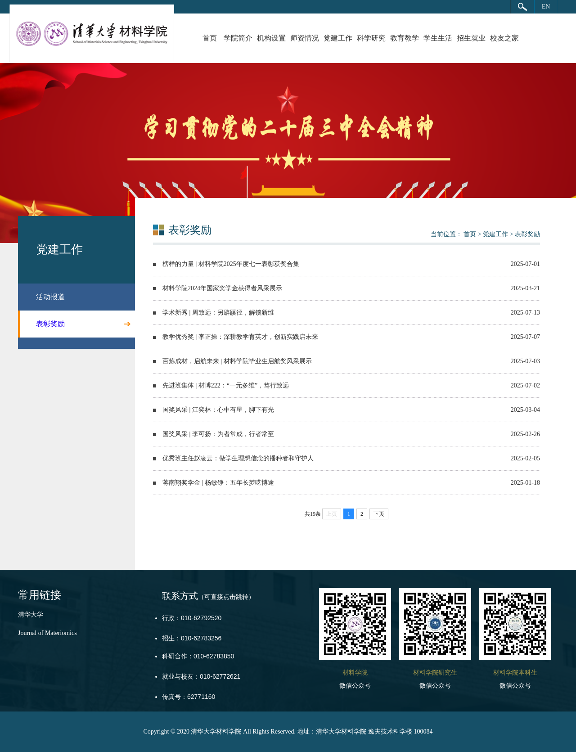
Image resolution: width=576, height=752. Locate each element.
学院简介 (238, 38)
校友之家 (504, 38)
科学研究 (371, 38)
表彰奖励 (527, 234)
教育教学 (404, 38)
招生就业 (471, 38)
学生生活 (437, 38)
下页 (379, 514)
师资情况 (304, 38)
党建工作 (338, 38)
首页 (209, 38)
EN (546, 6)
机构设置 (271, 38)
